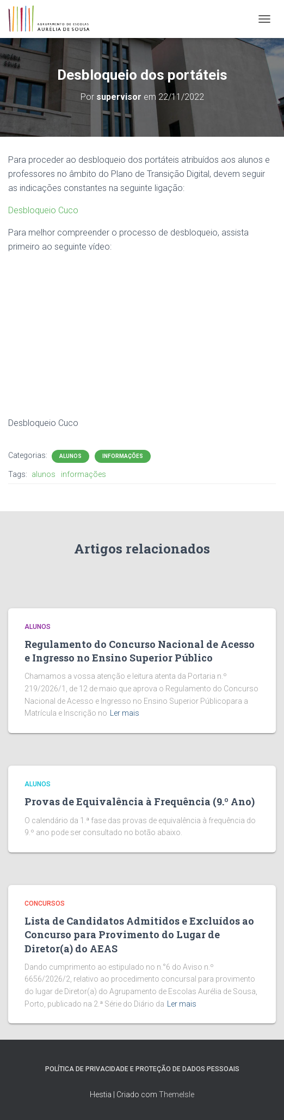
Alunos (70, 456)
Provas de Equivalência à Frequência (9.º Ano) (139, 801)
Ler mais (124, 713)
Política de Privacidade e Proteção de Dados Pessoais (142, 1069)
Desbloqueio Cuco (43, 210)
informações (83, 474)
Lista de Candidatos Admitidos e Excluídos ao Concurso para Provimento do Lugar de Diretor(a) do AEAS (139, 934)
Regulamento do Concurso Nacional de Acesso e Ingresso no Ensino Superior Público (139, 651)
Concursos (44, 903)
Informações (122, 456)
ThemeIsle (176, 1094)
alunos (43, 474)
